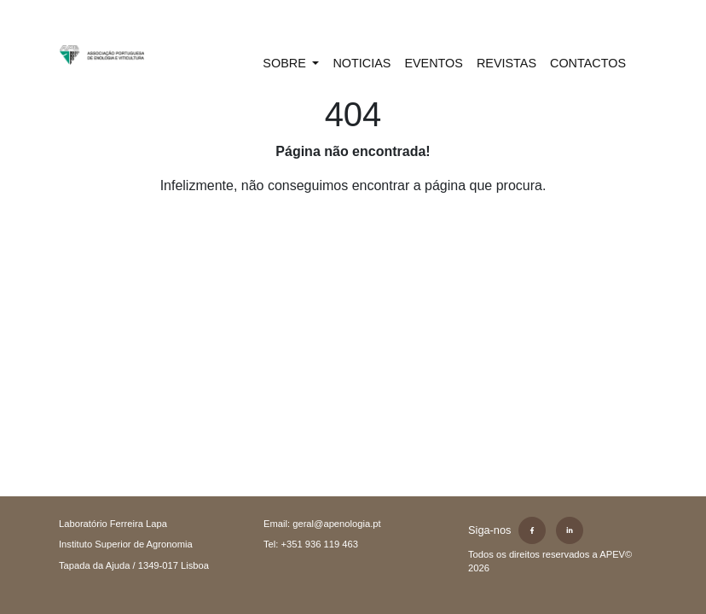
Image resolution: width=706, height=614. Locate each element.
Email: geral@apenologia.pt (322, 523)
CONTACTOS (588, 63)
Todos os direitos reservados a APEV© (550, 561)
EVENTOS (433, 63)
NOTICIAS (362, 63)
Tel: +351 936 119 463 (310, 544)
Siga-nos (490, 530)
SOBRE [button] (286, 63)
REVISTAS (506, 63)
